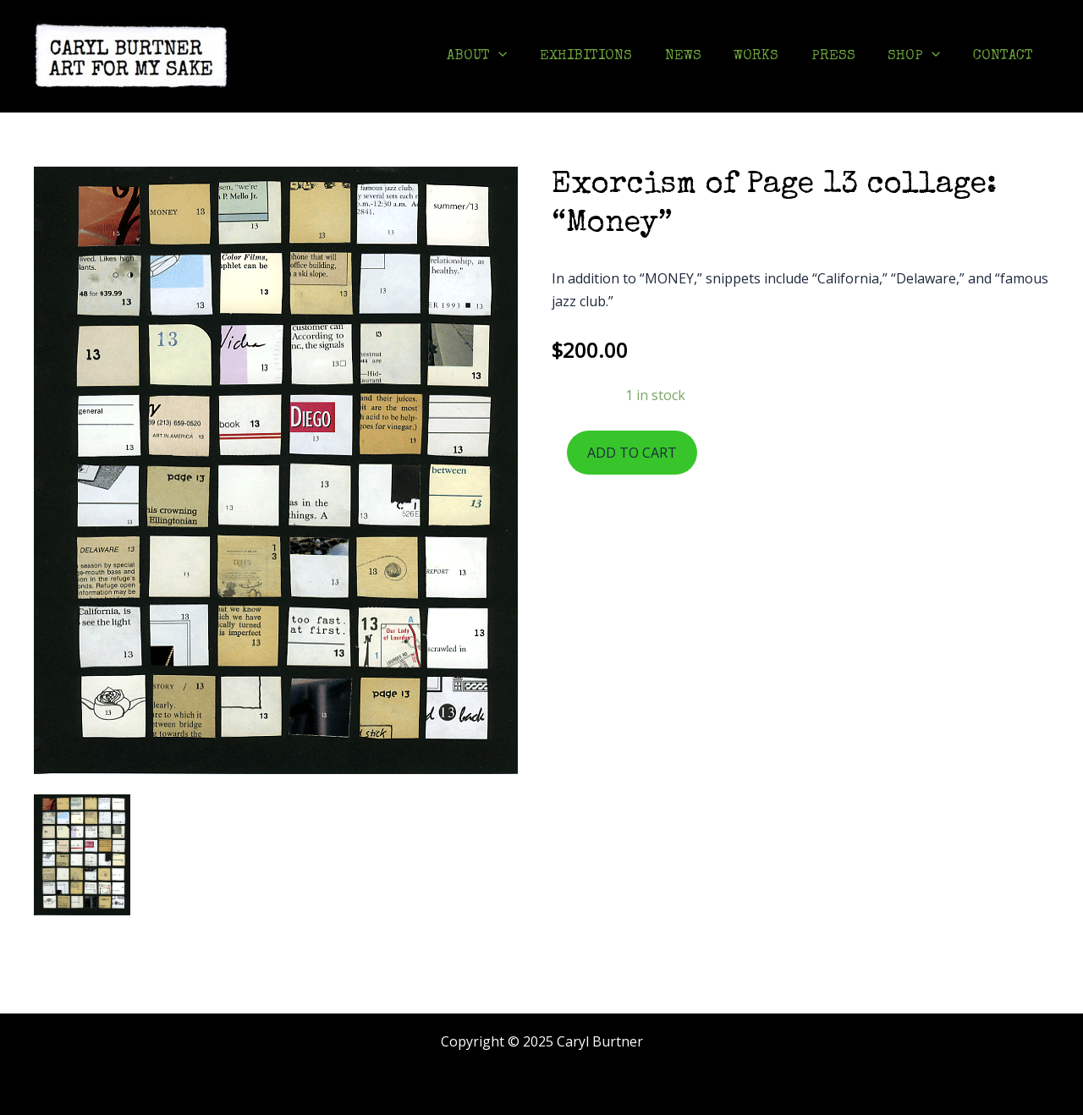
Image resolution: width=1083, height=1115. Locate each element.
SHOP (919, 57)
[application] (523, 57)
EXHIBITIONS (607, 56)
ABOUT (502, 57)
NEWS (700, 56)
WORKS (769, 56)
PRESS (843, 56)
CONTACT (1005, 56)
